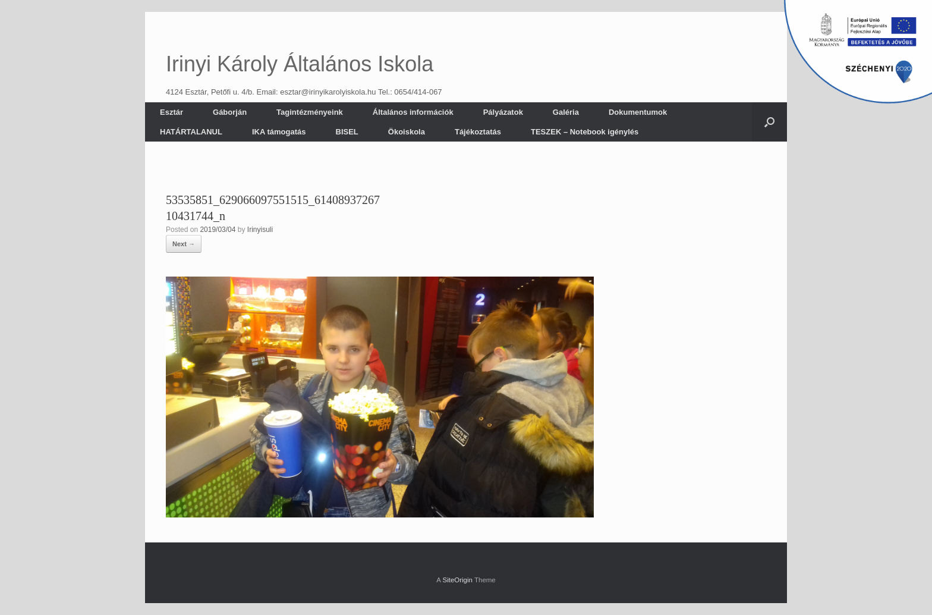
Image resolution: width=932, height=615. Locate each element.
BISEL (347, 131)
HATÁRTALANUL (191, 131)
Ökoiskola (406, 131)
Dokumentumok (638, 112)
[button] (769, 122)
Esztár (171, 112)
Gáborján (230, 112)
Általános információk (413, 112)
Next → (183, 243)
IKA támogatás (279, 131)
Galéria (566, 112)
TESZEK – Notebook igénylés (584, 131)
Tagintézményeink (309, 112)
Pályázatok (503, 112)
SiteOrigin (457, 579)
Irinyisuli (260, 229)
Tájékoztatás (478, 131)
